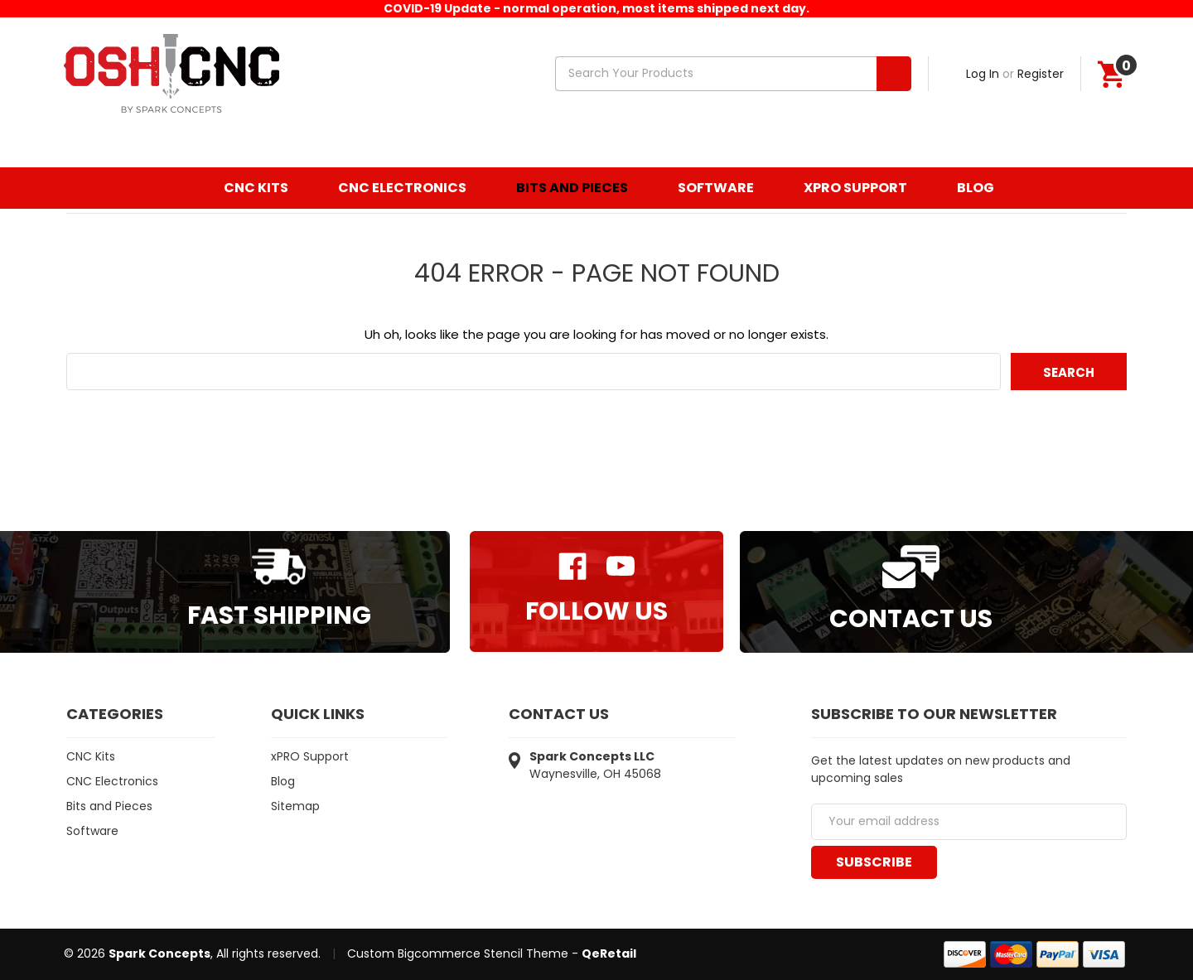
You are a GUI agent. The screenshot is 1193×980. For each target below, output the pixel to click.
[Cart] (1111, 73)
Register (1040, 73)
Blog (975, 187)
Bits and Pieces (572, 187)
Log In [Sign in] (982, 73)
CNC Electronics (402, 187)
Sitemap (295, 806)
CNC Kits (256, 187)
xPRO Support (855, 187)
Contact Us (911, 618)
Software (716, 187)
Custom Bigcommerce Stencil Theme (457, 953)
